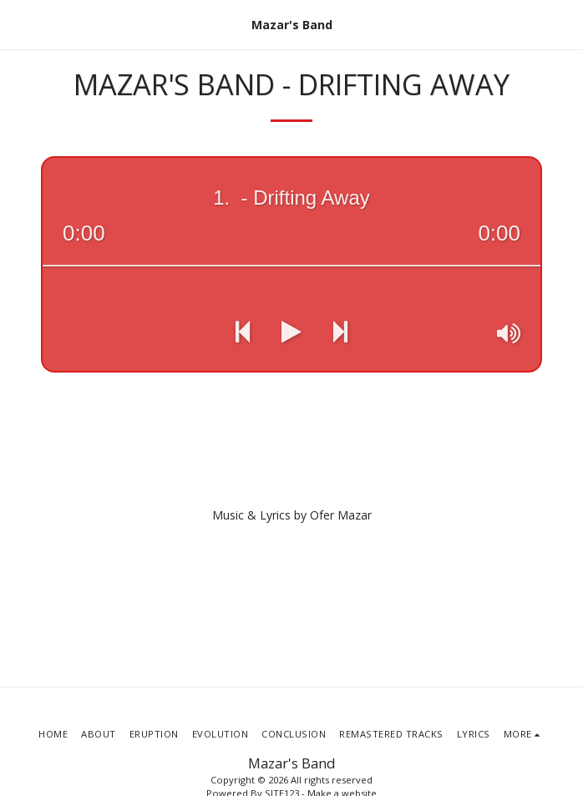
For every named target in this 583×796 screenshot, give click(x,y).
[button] (18, 24)
